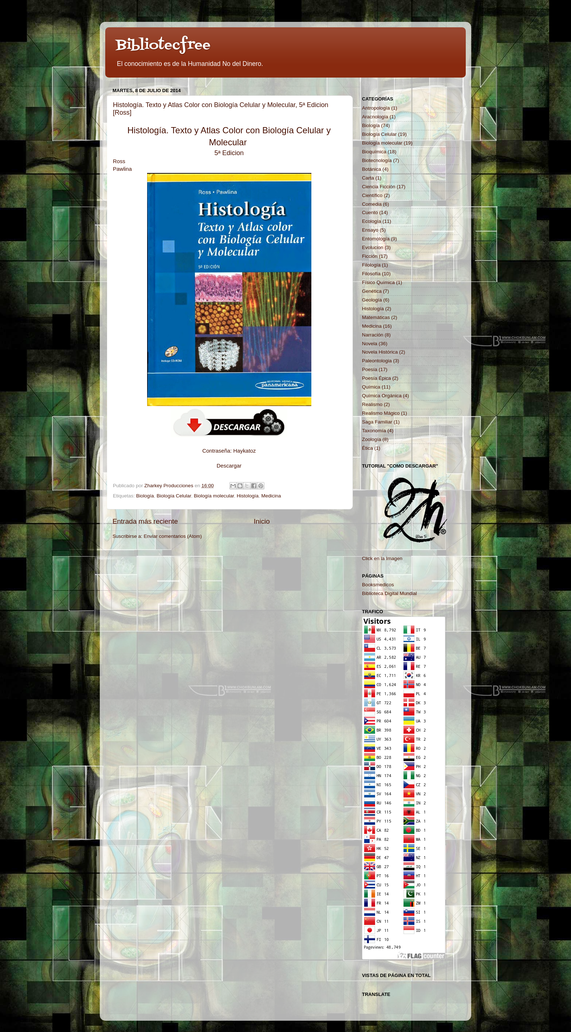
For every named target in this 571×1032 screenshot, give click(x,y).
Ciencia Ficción (378, 186)
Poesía (369, 369)
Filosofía (371, 273)
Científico (372, 195)
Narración (372, 335)
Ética (367, 448)
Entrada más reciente (145, 521)
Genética (372, 291)
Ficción (370, 256)
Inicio (262, 521)
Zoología (371, 439)
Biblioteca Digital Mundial (389, 593)
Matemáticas (376, 317)
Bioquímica (374, 151)
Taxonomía (374, 430)
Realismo (372, 404)
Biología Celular (174, 496)
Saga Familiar (377, 422)
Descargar (229, 466)
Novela (369, 343)
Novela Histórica (380, 352)
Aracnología (375, 116)
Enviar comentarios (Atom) (173, 536)
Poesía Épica (376, 378)
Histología (248, 496)
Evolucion (372, 247)
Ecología (371, 221)
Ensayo (370, 230)
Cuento (370, 212)
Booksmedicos (378, 584)
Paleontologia (377, 360)
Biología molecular (214, 496)
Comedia (372, 204)
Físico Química (378, 282)
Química (371, 387)
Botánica (371, 169)
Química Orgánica (382, 395)
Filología (371, 265)
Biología (145, 496)
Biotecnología (377, 160)
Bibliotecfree (163, 45)
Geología (372, 300)
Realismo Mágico (381, 413)
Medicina (271, 496)
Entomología (376, 238)
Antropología (376, 108)
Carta (368, 178)
